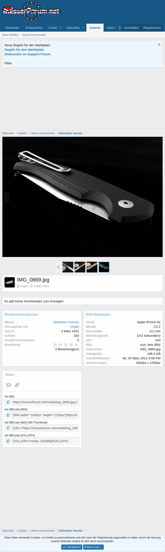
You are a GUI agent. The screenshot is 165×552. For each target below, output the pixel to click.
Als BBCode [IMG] (16, 409)
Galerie (95, 27)
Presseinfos (33, 27)
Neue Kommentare (34, 34)
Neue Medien (10, 34)
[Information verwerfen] (158, 45)
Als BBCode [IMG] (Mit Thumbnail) (26, 421)
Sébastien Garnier (66, 322)
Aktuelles (73, 27)
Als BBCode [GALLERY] (20, 434)
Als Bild (9, 396)
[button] (61, 28)
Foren (53, 27)
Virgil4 (24, 286)
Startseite (12, 27)
